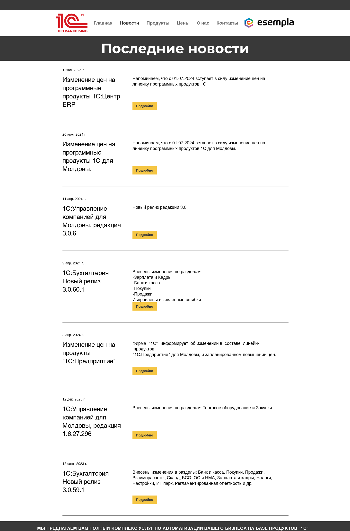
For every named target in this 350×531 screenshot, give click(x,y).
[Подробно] (144, 106)
